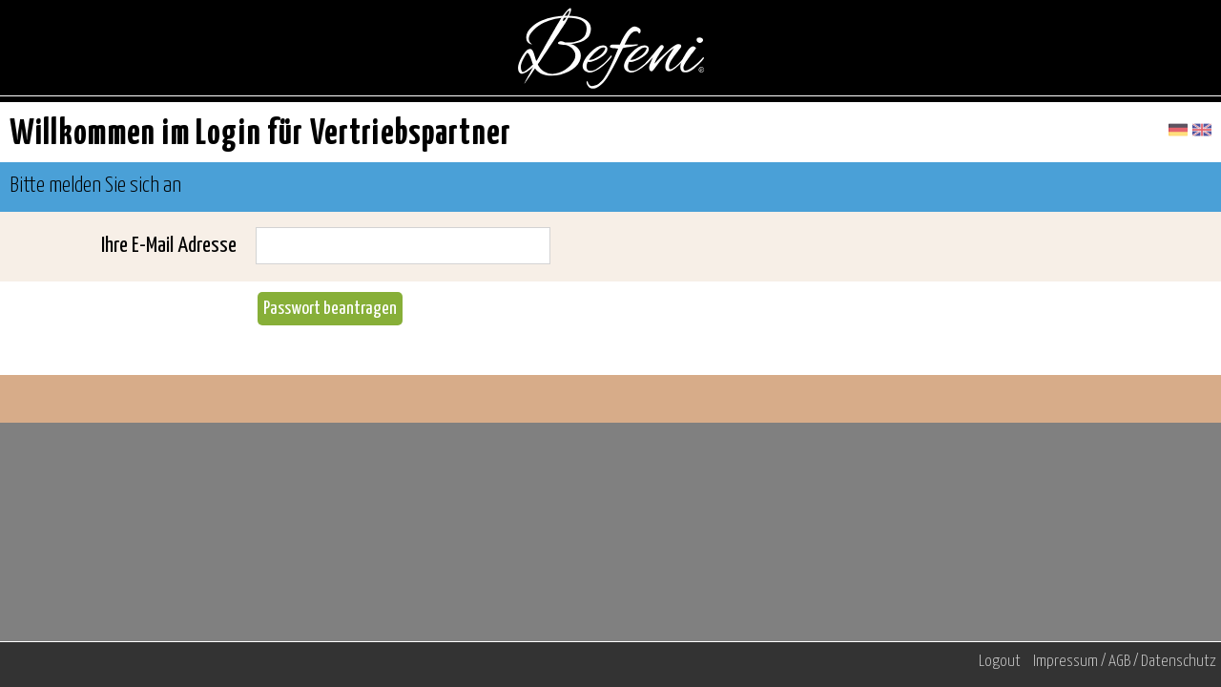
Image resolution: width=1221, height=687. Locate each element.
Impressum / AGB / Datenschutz (1124, 662)
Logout (1000, 662)
